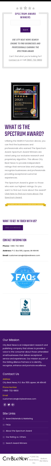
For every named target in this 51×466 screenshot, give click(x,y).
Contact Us (14, 60)
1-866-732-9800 (17, 246)
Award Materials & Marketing (19, 418)
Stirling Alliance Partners (18, 362)
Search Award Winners (16, 443)
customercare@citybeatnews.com (24, 255)
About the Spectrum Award (19, 430)
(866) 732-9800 (34, 60)
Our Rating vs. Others (16, 437)
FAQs (8, 424)
